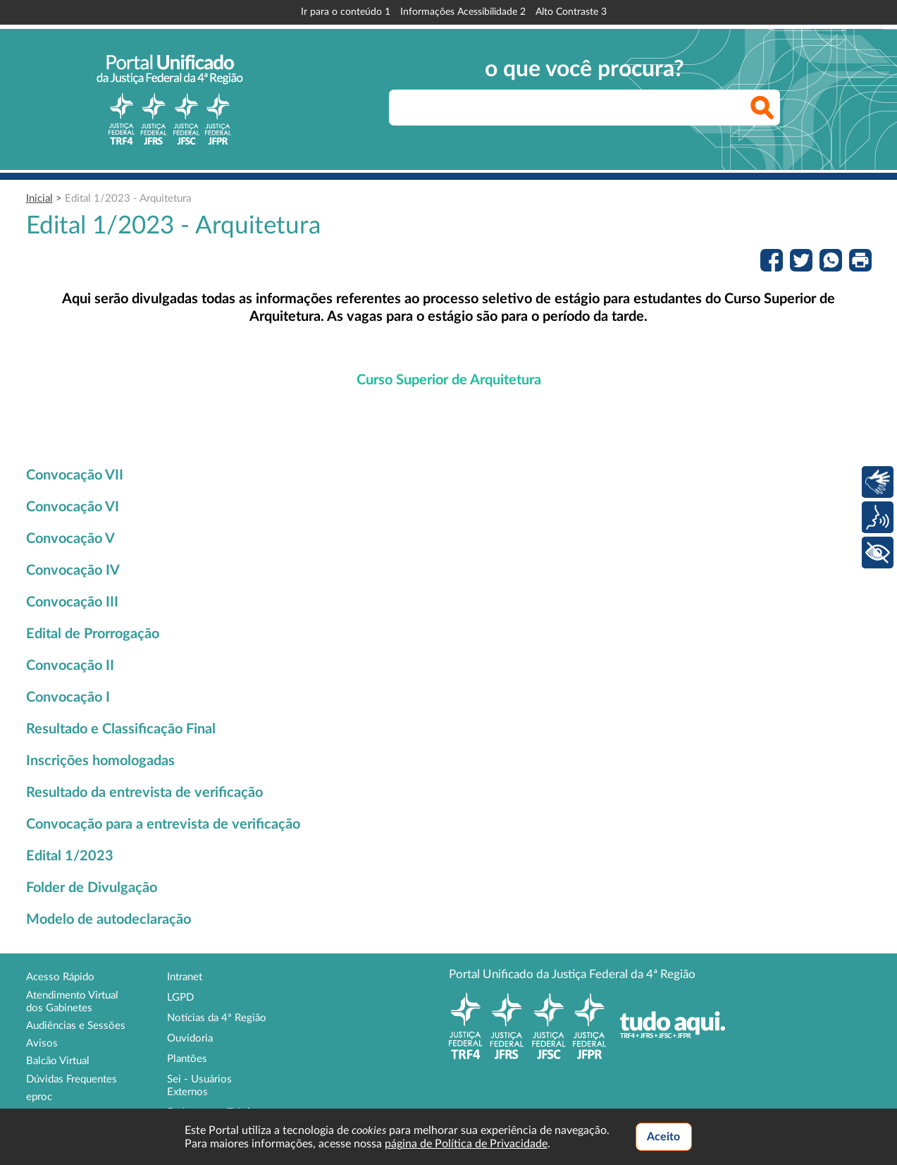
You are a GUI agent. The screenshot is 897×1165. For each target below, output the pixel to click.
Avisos (42, 1043)
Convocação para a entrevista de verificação (163, 824)
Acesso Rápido (60, 977)
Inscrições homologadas (100, 761)
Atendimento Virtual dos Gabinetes (72, 1001)
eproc (39, 1097)
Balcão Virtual (57, 1061)
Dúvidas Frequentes (71, 1079)
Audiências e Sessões (75, 1025)
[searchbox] (584, 108)
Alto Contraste (571, 12)
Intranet (184, 977)
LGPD (180, 997)
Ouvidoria (190, 1038)
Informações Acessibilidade (463, 12)
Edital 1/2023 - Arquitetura (128, 198)
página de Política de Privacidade (466, 1143)
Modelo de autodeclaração (108, 920)
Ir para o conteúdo (345, 12)
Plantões (187, 1059)
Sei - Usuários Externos (199, 1085)
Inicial (39, 198)
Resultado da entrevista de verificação (144, 793)
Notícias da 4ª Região (216, 1018)
